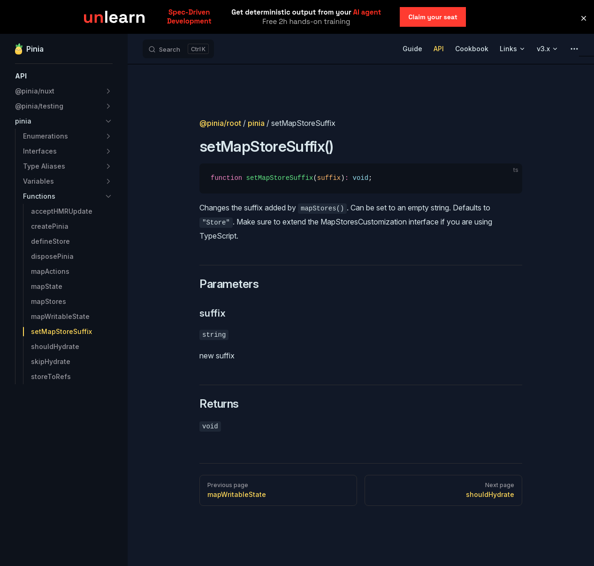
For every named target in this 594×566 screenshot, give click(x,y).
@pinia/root (220, 123)
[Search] (178, 48)
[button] (64, 76)
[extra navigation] (574, 49)
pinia (256, 123)
